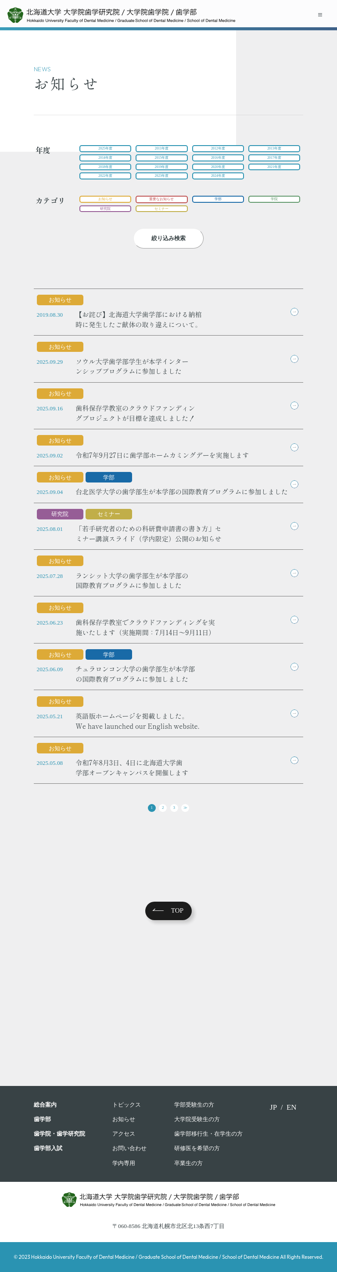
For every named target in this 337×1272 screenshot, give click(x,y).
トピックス (126, 1104)
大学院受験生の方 (197, 1119)
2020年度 (217, 175)
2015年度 (161, 163)
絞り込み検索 (168, 259)
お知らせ (105, 215)
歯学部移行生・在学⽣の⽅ (208, 1133)
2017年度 (274, 163)
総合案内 (45, 1104)
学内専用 (123, 1163)
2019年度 (161, 175)
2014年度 (105, 163)
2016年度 (217, 163)
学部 (218, 215)
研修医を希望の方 (197, 1148)
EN (292, 1107)
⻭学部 (42, 1119)
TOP (177, 1036)
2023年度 (161, 188)
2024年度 (217, 188)
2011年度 (161, 150)
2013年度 (274, 150)
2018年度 (105, 175)
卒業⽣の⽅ (188, 1163)
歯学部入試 (48, 1148)
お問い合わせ (129, 1148)
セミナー (161, 228)
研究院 (105, 228)
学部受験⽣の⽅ (194, 1104)
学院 (274, 215)
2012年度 (217, 150)
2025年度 (105, 150)
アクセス (123, 1133)
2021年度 (274, 175)
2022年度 (105, 188)
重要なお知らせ (162, 215)
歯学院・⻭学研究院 (59, 1133)
